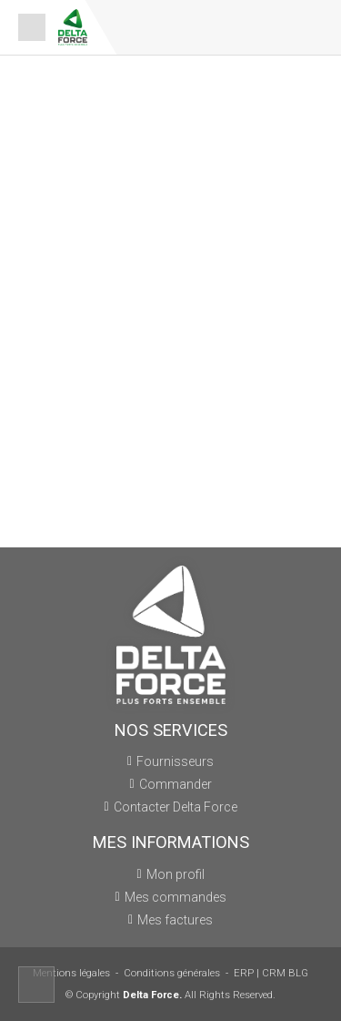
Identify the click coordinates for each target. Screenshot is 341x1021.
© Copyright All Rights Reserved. (170, 995)
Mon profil (175, 874)
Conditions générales (172, 973)
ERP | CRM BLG (271, 973)
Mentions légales (71, 973)
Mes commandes (175, 897)
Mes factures (175, 920)
